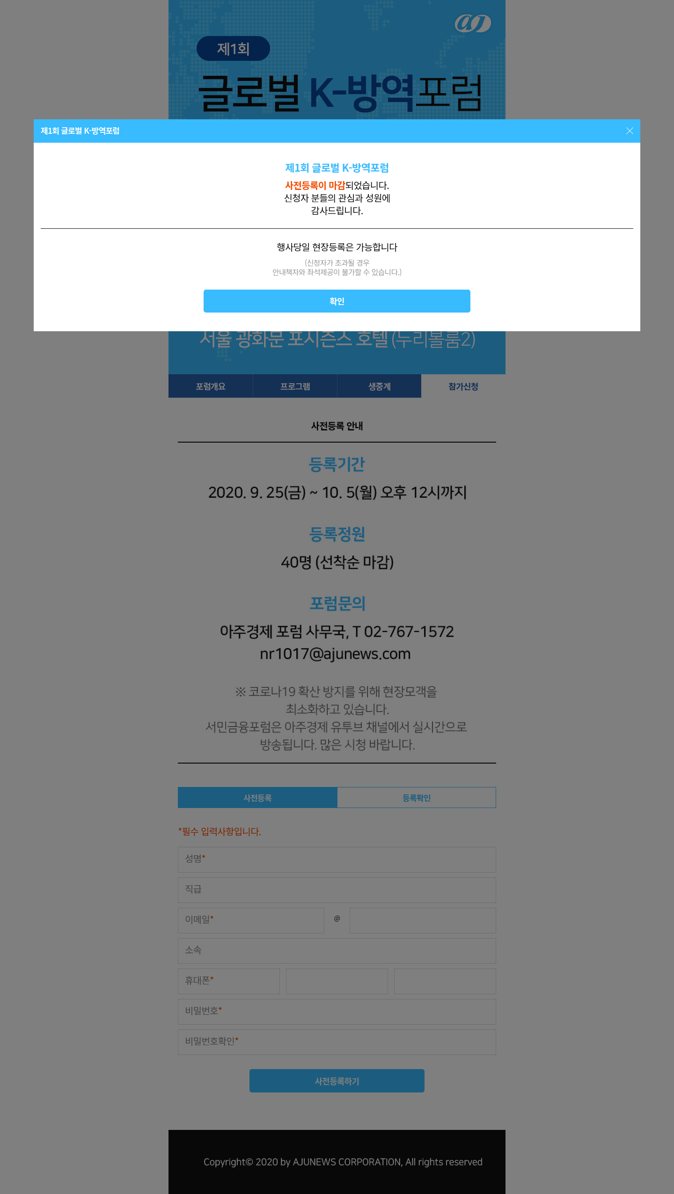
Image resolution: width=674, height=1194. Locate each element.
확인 (337, 301)
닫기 (629, 130)
